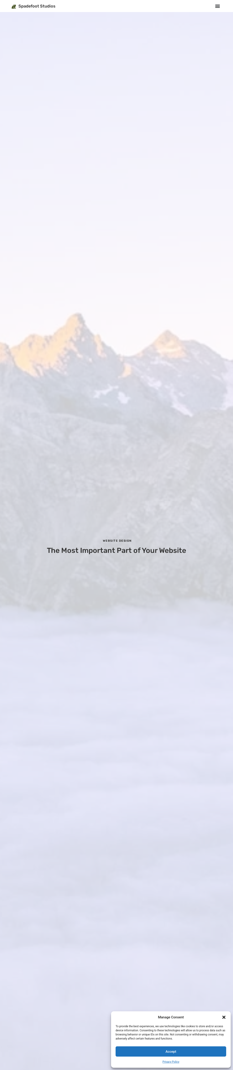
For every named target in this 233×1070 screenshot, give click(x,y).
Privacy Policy (170, 1061)
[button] (224, 1017)
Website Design (117, 540)
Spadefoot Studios (37, 6)
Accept (170, 1052)
